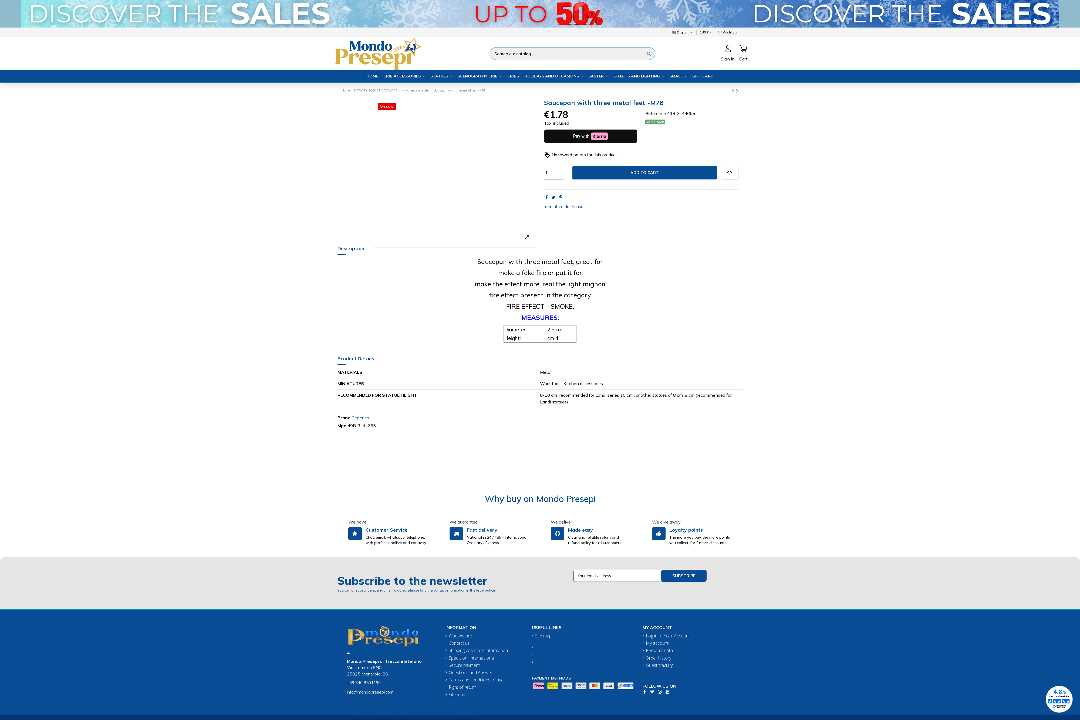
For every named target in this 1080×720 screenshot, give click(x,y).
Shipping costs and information (478, 650)
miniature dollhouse (564, 206)
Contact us (459, 643)
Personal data (659, 650)
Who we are (460, 636)
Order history (658, 658)
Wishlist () (728, 32)
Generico (360, 417)
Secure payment (464, 665)
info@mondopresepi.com (370, 692)
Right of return (462, 687)
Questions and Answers (472, 672)
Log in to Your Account (668, 636)
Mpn (342, 425)
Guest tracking (659, 665)
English (682, 32)
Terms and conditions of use (476, 680)
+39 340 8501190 (364, 682)
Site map (457, 695)
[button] (404, 76)
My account (657, 643)
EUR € (706, 32)
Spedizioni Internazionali (472, 658)
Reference (655, 113)
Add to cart (644, 172)
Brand (344, 417)
